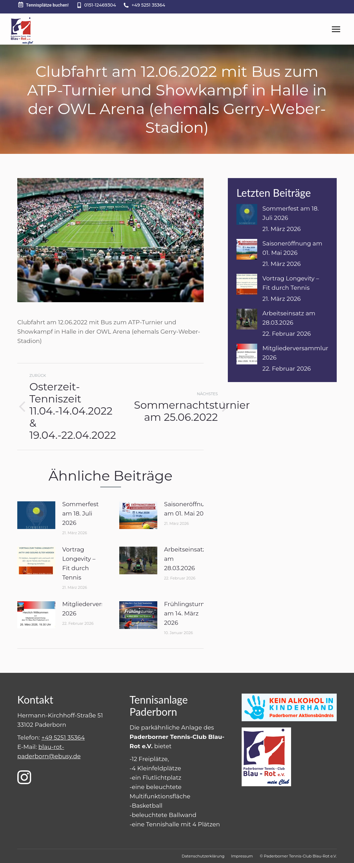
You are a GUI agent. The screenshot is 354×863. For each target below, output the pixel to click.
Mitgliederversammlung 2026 (98, 609)
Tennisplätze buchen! (43, 5)
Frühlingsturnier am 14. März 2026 (188, 613)
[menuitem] (202, 856)
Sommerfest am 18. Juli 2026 (80, 513)
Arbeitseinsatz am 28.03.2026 (185, 559)
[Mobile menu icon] (336, 29)
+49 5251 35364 (148, 5)
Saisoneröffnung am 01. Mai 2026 (188, 509)
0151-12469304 (100, 5)
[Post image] (36, 515)
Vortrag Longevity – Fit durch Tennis (78, 563)
